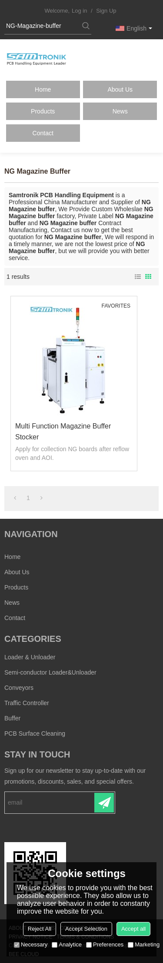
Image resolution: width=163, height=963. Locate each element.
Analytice (67, 944)
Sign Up (106, 10)
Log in (79, 10)
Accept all (133, 928)
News (120, 111)
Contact (43, 133)
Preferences (104, 944)
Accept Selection (86, 928)
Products (43, 111)
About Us (120, 89)
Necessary (30, 944)
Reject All (39, 928)
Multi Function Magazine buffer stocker (63, 431)
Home (43, 89)
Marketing (144, 944)
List (138, 276)
